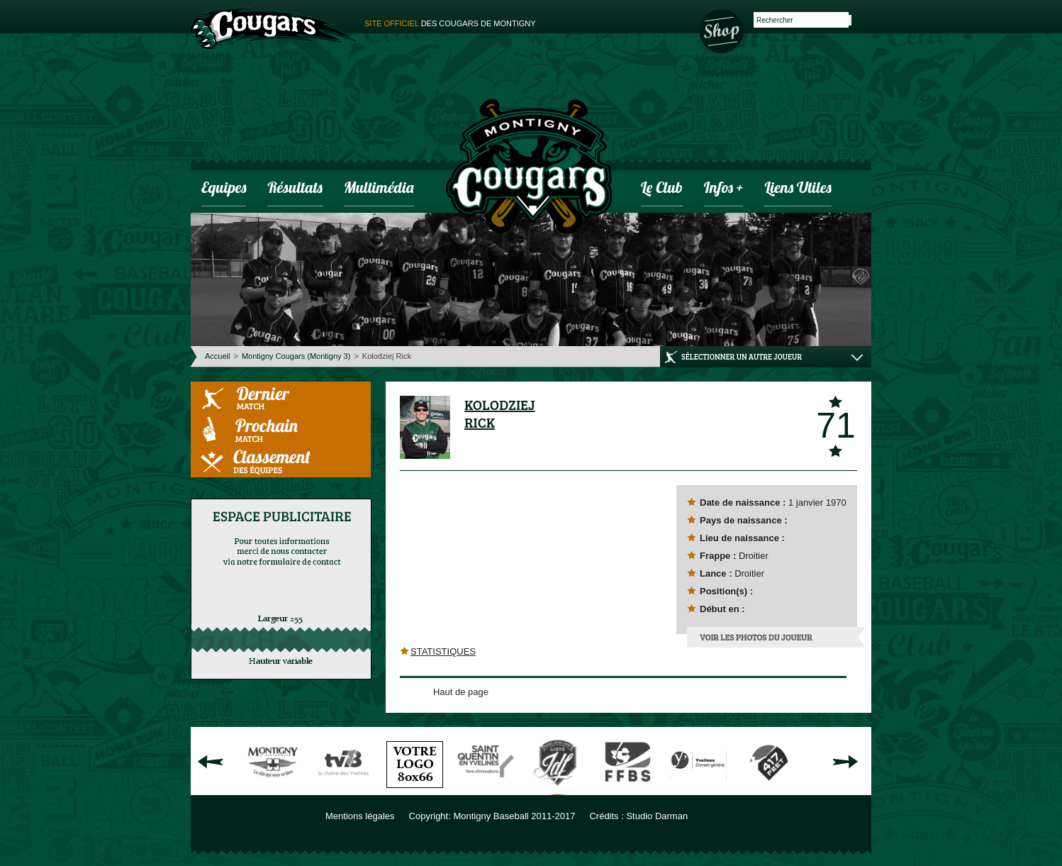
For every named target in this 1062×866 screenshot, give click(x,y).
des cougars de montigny (450, 23)
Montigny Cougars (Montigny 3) (296, 356)
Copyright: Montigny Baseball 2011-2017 (492, 816)
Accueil (217, 356)
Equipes (223, 189)
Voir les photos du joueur (756, 637)
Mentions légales (360, 816)
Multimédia (379, 189)
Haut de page (460, 692)
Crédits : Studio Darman (638, 816)
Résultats (294, 189)
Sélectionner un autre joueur (741, 356)
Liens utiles (797, 189)
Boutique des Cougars (722, 30)
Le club (662, 189)
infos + (724, 189)
